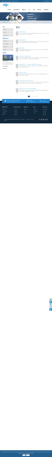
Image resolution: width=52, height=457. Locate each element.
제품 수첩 (34, 109)
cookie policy (26, 453)
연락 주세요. (46, 9)
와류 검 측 (4, 109)
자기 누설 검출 (5, 43)
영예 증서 (15, 111)
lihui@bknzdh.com (5, 1)
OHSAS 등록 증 (5, 66)
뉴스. (29, 9)
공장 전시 (15, 112)
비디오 (34, 112)
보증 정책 (44, 114)
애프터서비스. (45, 109)
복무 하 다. (39, 9)
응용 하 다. (25, 109)
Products (9, 9)
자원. (34, 9)
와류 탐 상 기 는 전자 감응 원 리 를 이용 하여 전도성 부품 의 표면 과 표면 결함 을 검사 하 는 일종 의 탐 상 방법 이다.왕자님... (33, 74)
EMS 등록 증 (5, 68)
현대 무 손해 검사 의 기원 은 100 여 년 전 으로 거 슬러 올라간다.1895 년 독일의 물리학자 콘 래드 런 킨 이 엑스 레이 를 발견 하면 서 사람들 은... (34, 91)
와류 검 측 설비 (5, 61)
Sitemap (28, 119)
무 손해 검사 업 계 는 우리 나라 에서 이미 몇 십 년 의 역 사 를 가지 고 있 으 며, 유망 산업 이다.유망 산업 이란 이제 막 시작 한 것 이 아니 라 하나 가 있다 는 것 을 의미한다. (34, 83)
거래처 (25, 112)
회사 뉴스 (5, 29)
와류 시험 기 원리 (22, 72)
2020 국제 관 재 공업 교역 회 (25, 56)
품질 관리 (15, 114)
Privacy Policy (32, 119)
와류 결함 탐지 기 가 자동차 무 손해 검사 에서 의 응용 (30, 64)
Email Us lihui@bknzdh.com (32, 101)
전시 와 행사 (5, 35)
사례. (24, 111)
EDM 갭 (4, 49)
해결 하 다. (24, 9)
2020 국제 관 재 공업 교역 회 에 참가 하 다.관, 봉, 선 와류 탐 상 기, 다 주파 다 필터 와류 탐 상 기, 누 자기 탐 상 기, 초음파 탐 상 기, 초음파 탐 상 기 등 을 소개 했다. (34, 58)
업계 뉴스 (5, 32)
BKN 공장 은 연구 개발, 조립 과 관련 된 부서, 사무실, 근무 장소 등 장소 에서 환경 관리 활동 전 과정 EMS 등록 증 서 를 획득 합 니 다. (33, 50)
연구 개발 (44, 111)
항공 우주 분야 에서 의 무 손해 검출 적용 (27, 88)
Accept (28, 455)
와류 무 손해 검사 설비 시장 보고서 (26, 80)
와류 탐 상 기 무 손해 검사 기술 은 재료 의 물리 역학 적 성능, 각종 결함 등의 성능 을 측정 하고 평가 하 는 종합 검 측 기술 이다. (33, 66)
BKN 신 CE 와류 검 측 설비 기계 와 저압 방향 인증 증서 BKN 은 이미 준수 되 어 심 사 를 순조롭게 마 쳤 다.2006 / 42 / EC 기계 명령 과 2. (34, 34)
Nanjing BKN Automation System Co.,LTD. (15, 119)
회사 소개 (15, 109)
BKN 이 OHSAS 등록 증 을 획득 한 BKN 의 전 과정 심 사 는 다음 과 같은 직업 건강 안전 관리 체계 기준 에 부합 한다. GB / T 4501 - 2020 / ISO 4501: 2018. (34, 42)
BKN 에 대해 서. (16, 9)
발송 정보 (44, 112)
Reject (24, 455)
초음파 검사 (5, 46)
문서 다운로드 (35, 111)
